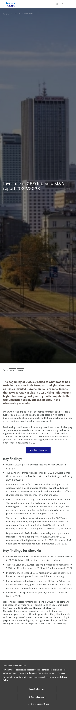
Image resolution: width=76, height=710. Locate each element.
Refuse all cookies (37, 697)
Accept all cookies (37, 688)
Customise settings (38, 703)
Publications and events (23, 12)
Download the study (37, 450)
